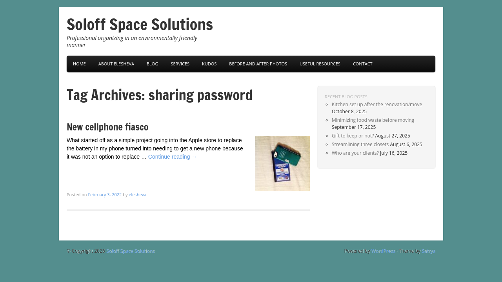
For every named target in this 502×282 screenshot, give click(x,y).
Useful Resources (320, 64)
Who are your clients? (355, 153)
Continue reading (172, 157)
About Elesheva (116, 64)
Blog (152, 64)
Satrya (428, 251)
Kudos (209, 64)
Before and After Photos (258, 64)
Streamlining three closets (360, 144)
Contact (363, 64)
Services (180, 64)
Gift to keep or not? (353, 135)
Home (79, 64)
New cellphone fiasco (107, 127)
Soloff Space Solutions (140, 24)
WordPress (383, 251)
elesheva (137, 194)
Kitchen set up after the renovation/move (377, 104)
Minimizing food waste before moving (373, 120)
